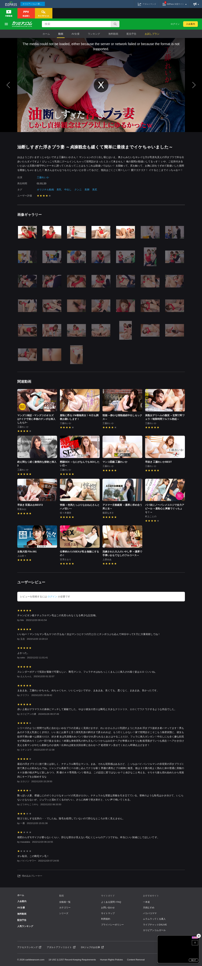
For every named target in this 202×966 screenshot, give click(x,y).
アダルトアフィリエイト (61, 947)
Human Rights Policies (111, 959)
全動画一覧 (65, 902)
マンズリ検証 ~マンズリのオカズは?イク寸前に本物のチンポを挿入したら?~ (36, 419)
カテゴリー (65, 907)
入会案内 (190, 24)
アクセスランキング (29, 947)
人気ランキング (25, 926)
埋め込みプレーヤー (29, 876)
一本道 (146, 902)
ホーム (46, 33)
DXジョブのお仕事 (92, 947)
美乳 (59, 189)
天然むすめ (148, 907)
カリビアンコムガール (154, 930)
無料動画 (113, 33)
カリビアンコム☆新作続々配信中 (34, 4)
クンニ (78, 189)
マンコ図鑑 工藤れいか (115, 461)
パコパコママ (150, 913)
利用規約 (105, 919)
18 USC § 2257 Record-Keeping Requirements (72, 959)
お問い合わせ (108, 907)
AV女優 (76, 33)
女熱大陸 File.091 (27, 551)
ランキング (94, 33)
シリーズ (63, 913)
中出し (68, 189)
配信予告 (131, 33)
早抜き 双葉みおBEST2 (30, 504)
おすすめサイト (151, 895)
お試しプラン (152, 33)
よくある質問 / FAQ (111, 902)
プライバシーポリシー (112, 924)
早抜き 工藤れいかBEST (158, 461)
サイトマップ (108, 913)
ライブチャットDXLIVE (155, 924)
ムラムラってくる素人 (154, 919)
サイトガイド (108, 895)
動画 (60, 33)
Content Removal (136, 959)
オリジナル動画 (45, 189)
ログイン (175, 24)
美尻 (94, 189)
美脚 (87, 189)
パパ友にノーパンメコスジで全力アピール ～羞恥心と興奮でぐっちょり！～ (164, 508)
